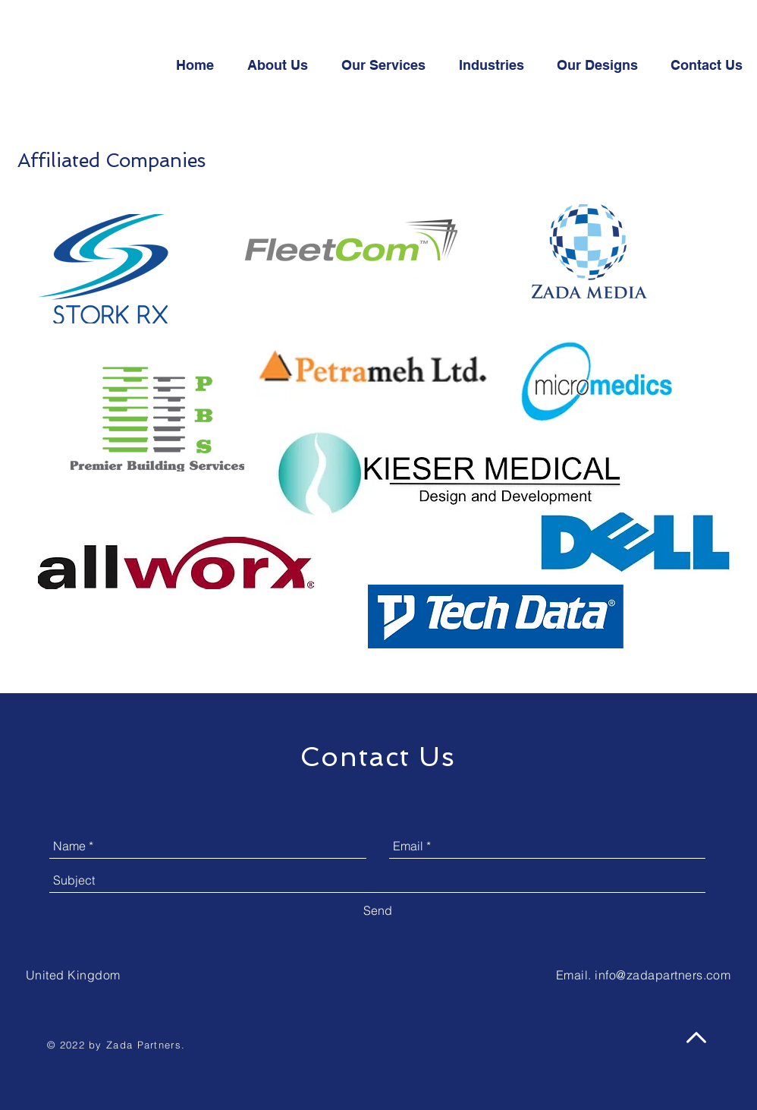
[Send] (377, 910)
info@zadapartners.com (662, 974)
